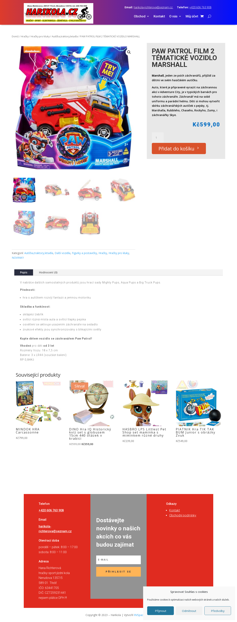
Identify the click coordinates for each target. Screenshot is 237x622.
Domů (15, 36)
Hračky (25, 36)
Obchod (139, 16)
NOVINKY (18, 257)
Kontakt (159, 16)
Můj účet (192, 16)
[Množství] (157, 137)
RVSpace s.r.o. (142, 615)
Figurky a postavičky (84, 253)
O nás (173, 16)
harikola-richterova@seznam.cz (153, 7)
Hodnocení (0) (48, 272)
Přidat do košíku (176, 148)
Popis (23, 272)
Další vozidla (62, 253)
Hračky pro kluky (40, 36)
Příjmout (160, 611)
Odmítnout (189, 611)
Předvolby (218, 611)
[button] (129, 52)
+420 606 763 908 (200, 7)
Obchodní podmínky (182, 515)
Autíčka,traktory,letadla (65, 36)
